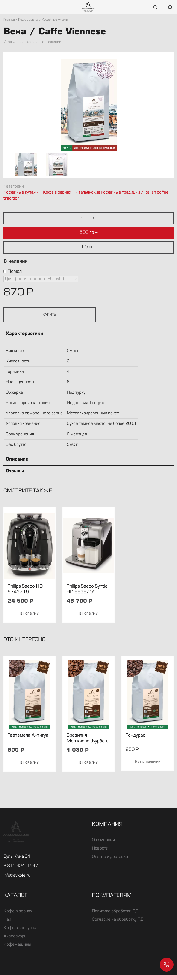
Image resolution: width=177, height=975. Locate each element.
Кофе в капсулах (19, 928)
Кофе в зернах (57, 192)
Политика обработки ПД (115, 911)
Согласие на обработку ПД (117, 919)
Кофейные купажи (21, 192)
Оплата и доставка (110, 857)
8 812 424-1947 (20, 866)
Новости (100, 848)
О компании (103, 840)
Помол (12, 271)
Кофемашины (17, 944)
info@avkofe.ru (16, 875)
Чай (7, 919)
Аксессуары (15, 936)
